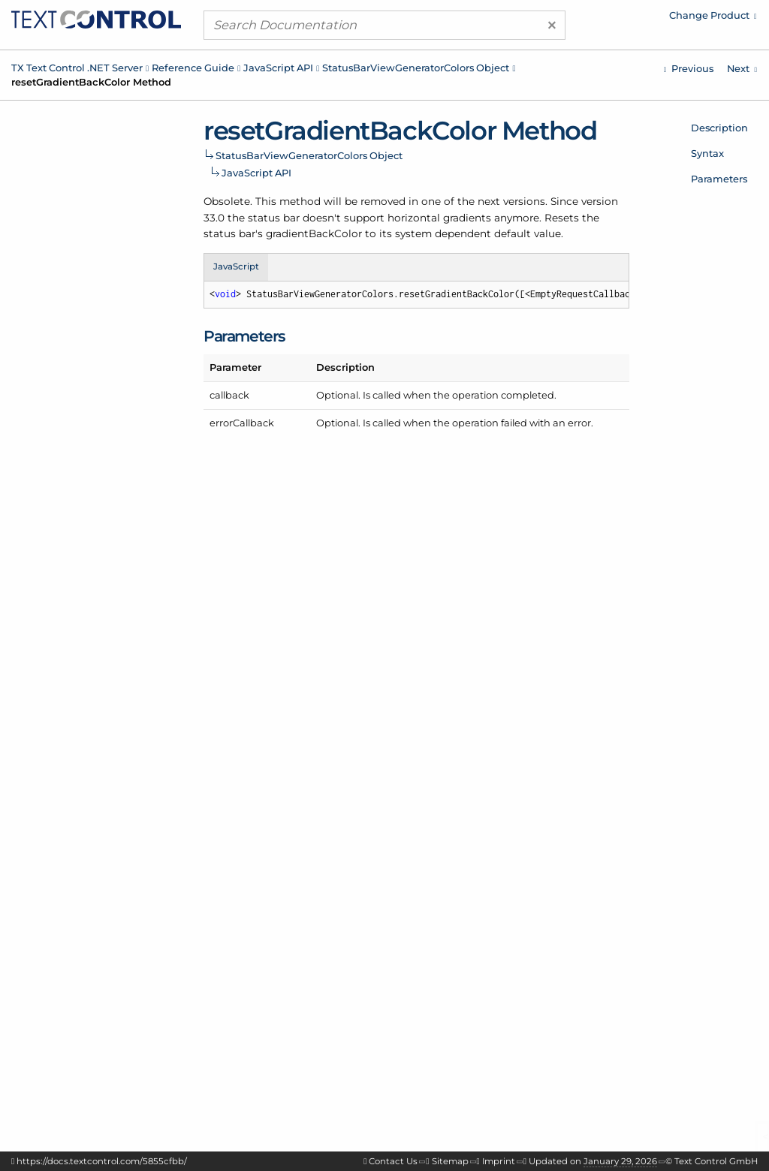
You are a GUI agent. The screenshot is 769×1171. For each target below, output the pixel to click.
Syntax (707, 153)
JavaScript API (278, 68)
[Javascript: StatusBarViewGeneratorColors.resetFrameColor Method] (688, 69)
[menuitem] (630, 19)
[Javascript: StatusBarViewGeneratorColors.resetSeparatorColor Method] (742, 69)
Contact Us (393, 1161)
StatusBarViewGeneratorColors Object (415, 68)
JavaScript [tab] (236, 266)
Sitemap (450, 1161)
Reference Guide (193, 68)
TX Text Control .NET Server (77, 68)
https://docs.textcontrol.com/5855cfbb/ (102, 1161)
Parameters (719, 179)
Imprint (498, 1161)
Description (719, 128)
